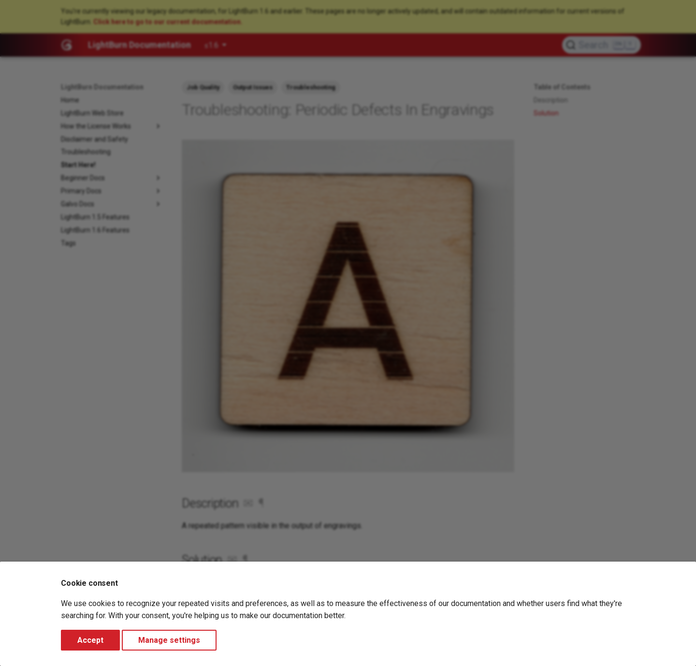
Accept (90, 640)
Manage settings (169, 640)
